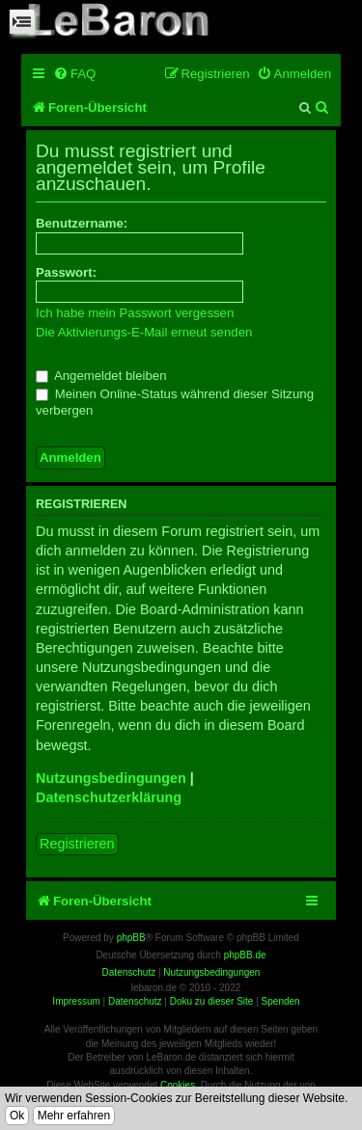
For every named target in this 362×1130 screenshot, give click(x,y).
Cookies (177, 1085)
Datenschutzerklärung (108, 797)
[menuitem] (74, 74)
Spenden (281, 1001)
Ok (17, 1115)
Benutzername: (81, 223)
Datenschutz (135, 1001)
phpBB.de (245, 955)
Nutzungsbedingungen (111, 778)
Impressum (75, 1001)
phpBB (131, 937)
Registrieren (77, 843)
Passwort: (66, 272)
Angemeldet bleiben (101, 375)
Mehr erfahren (74, 1115)
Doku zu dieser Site (212, 1001)
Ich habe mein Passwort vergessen (135, 313)
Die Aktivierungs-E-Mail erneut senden (144, 332)
